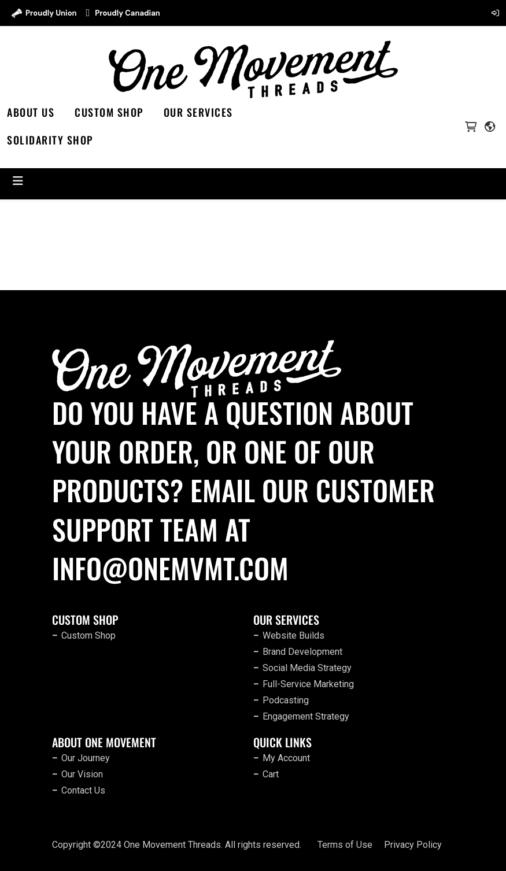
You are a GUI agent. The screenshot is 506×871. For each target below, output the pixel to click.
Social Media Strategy (307, 667)
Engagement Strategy (306, 716)
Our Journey (85, 758)
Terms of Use (344, 844)
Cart (271, 774)
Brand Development (302, 651)
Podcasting (286, 700)
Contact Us (83, 790)
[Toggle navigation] (18, 181)
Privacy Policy (413, 844)
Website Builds (293, 635)
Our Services (198, 112)
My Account (286, 758)
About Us (30, 112)
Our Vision (82, 774)
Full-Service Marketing (308, 684)
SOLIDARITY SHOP (50, 139)
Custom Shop (109, 112)
